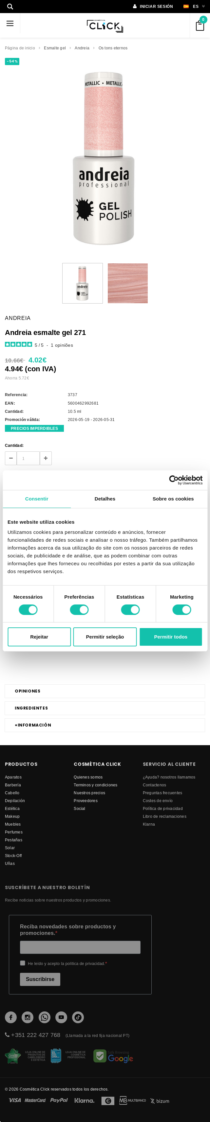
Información (33, 725)
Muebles (13, 824)
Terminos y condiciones (95, 784)
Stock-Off (13, 855)
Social (79, 808)
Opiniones (27, 691)
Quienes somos (88, 777)
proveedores (86, 800)
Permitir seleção (105, 637)
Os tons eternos (113, 47)
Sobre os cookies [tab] (173, 498)
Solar (10, 847)
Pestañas (13, 839)
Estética (12, 808)
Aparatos (13, 777)
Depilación (15, 800)
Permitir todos (170, 637)
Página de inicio (20, 47)
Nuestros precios (89, 792)
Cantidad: (14, 445)
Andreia (82, 47)
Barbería (13, 784)
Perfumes (14, 832)
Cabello (12, 792)
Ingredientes (31, 708)
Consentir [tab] (36, 498)
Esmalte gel (55, 47)
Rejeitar (39, 637)
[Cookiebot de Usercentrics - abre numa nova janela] (173, 480)
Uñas (10, 863)
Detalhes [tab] (105, 498)
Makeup (12, 816)
